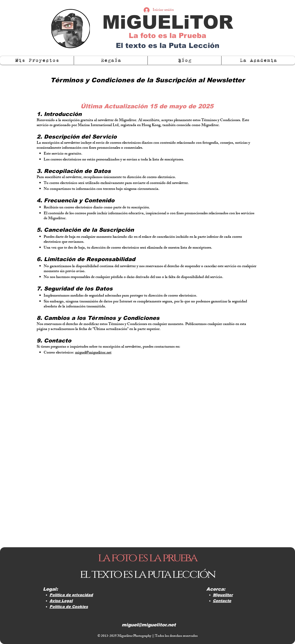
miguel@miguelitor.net (93, 352)
